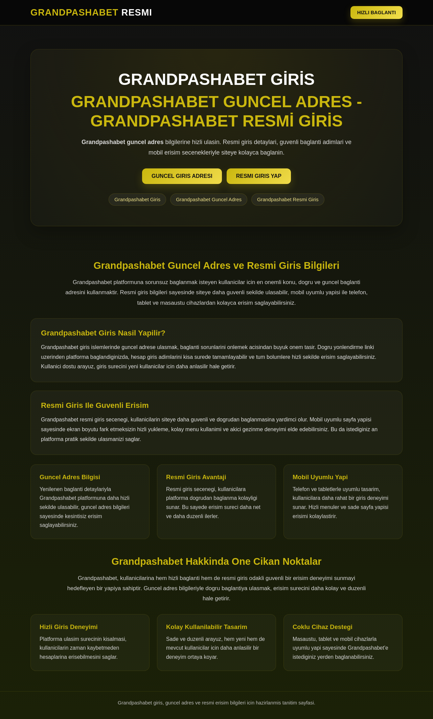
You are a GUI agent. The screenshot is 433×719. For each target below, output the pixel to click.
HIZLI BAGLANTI (376, 12)
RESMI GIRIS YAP (258, 176)
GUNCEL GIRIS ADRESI (182, 176)
